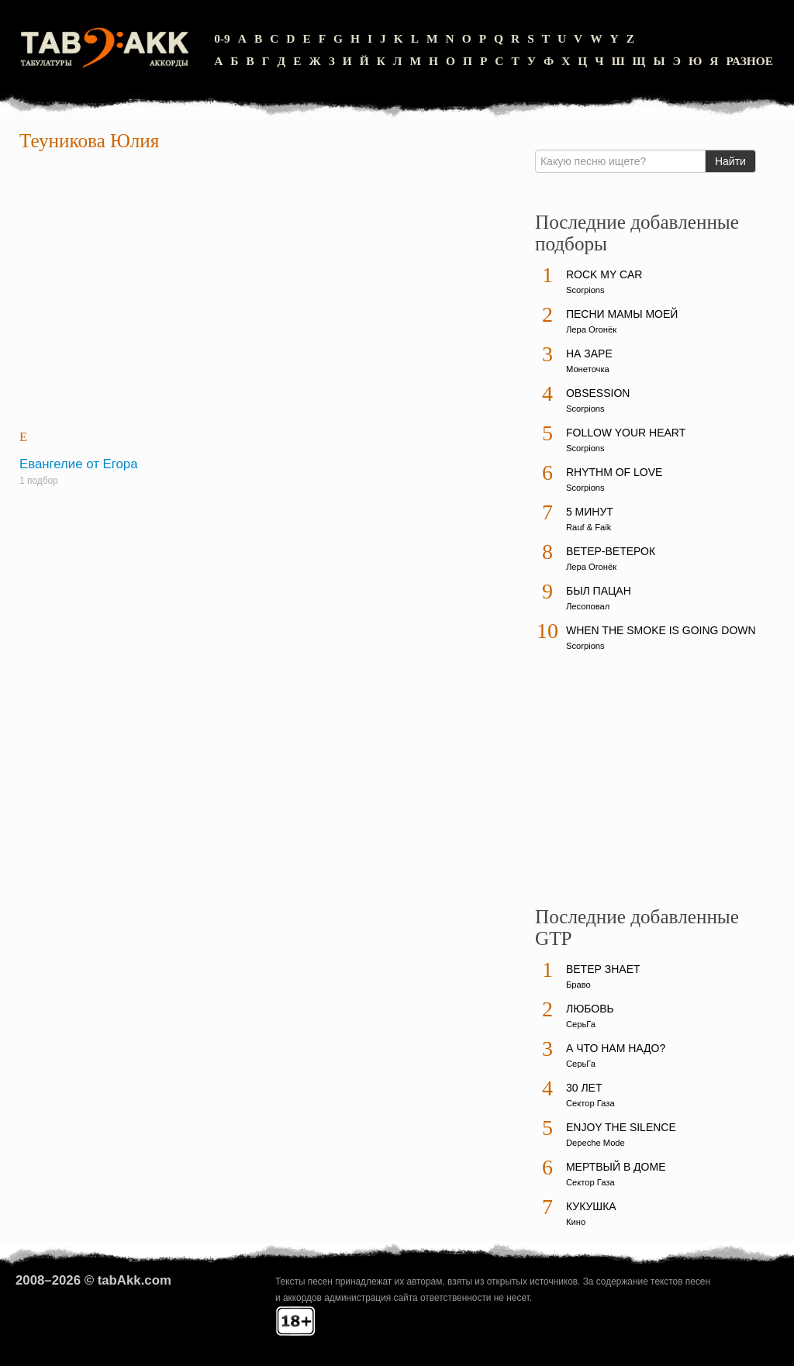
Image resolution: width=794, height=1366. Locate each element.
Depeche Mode (595, 1142)
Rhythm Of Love (614, 472)
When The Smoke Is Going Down (661, 630)
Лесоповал (587, 606)
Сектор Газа (590, 1103)
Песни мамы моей (622, 314)
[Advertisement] (267, 291)
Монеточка (587, 369)
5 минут (589, 511)
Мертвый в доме (616, 1167)
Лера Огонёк (591, 329)
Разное (749, 60)
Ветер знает (603, 969)
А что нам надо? (615, 1048)
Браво (578, 984)
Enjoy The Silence (621, 1127)
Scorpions (585, 290)
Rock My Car (604, 274)
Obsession (598, 393)
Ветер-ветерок (610, 551)
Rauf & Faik (588, 527)
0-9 (222, 38)
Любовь (590, 1008)
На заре (589, 353)
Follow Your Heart (625, 432)
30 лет (584, 1087)
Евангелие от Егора (78, 464)
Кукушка (591, 1206)
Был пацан (598, 591)
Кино (575, 1221)
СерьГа (581, 1024)
